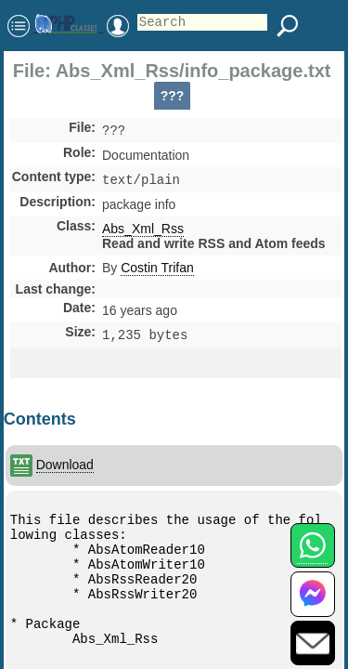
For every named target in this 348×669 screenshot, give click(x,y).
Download (65, 464)
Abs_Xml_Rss (143, 232)
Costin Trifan (157, 271)
